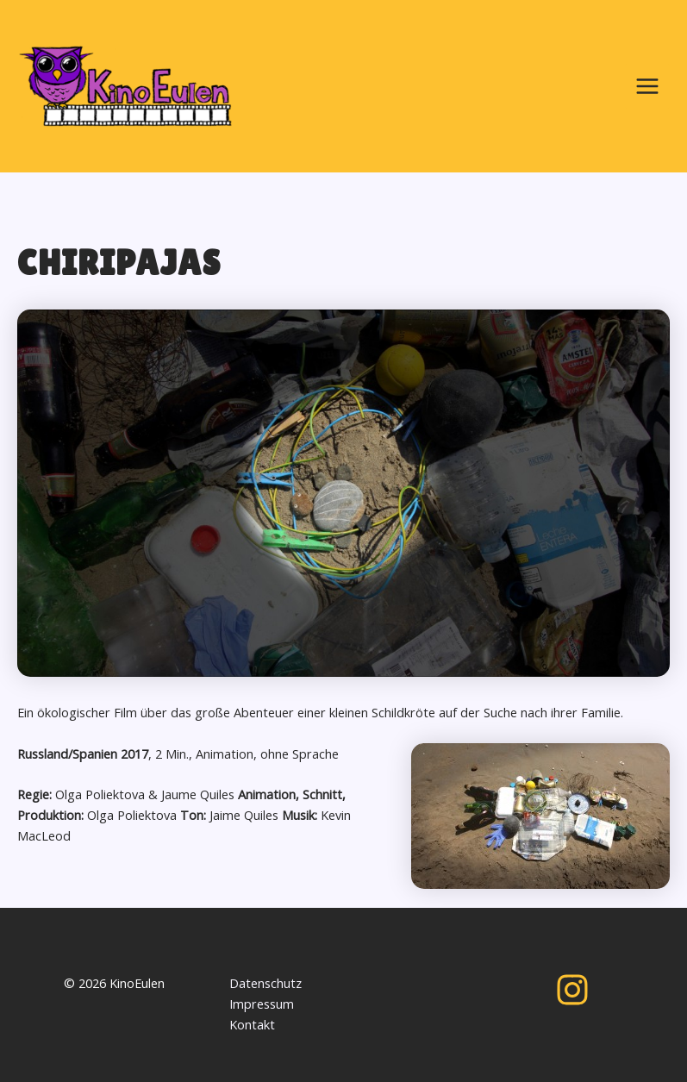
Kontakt (252, 1024)
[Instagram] (572, 990)
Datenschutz (265, 982)
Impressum (261, 1003)
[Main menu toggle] (647, 86)
